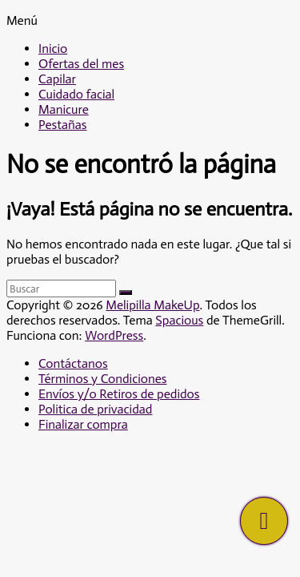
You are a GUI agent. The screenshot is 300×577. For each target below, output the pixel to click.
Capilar (57, 79)
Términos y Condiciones (102, 378)
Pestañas (62, 124)
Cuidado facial (76, 94)
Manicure (63, 109)
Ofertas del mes (81, 63)
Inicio (52, 48)
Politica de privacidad (95, 409)
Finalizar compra (83, 424)
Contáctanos (73, 363)
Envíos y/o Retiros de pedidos (118, 393)
